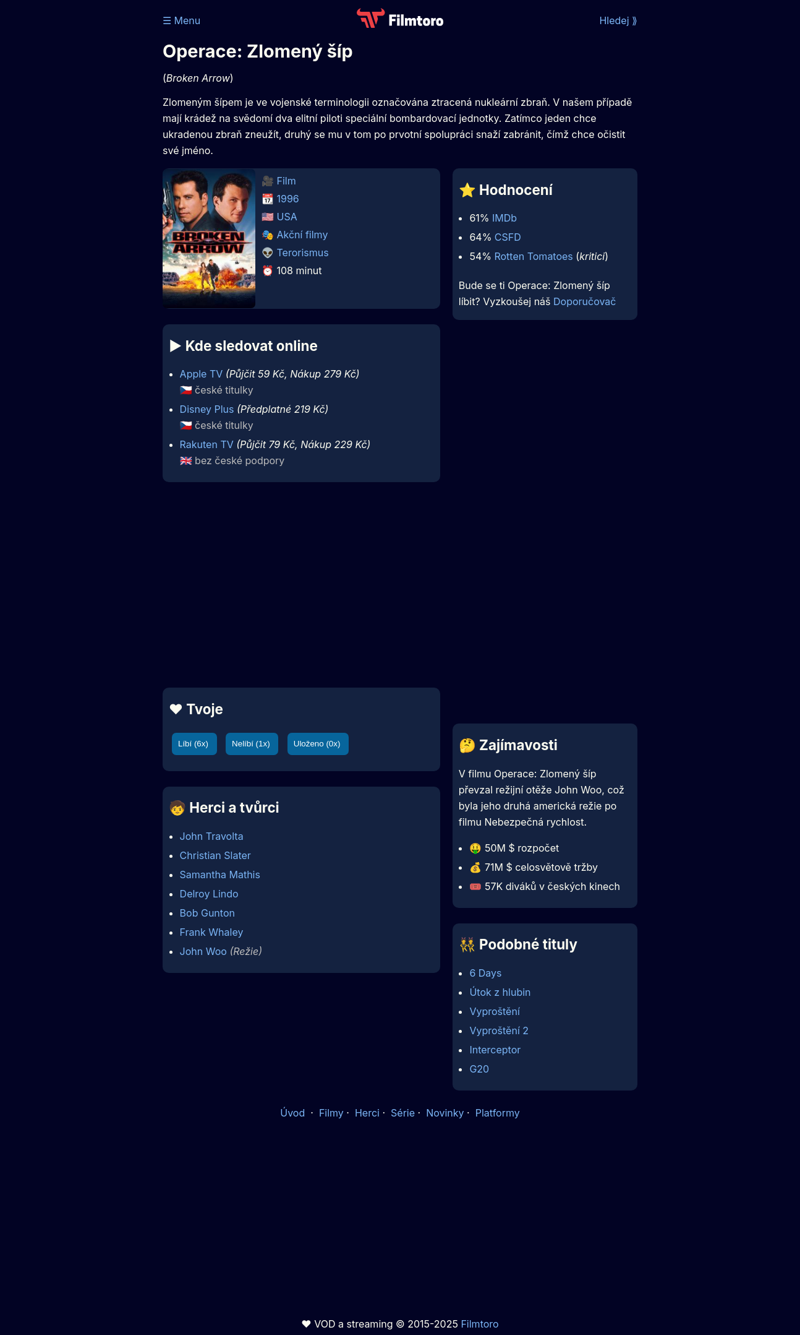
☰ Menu (181, 20)
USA (287, 216)
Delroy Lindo (209, 894)
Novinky (445, 1113)
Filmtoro (479, 1324)
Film (286, 181)
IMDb (504, 218)
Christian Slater (215, 855)
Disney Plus (207, 409)
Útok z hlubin (499, 992)
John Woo (203, 951)
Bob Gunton (207, 913)
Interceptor (495, 1049)
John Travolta (212, 836)
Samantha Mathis (220, 874)
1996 (288, 198)
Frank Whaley (212, 932)
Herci (367, 1113)
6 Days (485, 973)
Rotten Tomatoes (533, 256)
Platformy (497, 1113)
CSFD (508, 237)
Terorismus (303, 252)
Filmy (331, 1113)
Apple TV (201, 374)
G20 (479, 1069)
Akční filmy (302, 234)
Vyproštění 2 (499, 1030)
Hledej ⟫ (618, 20)
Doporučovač (584, 301)
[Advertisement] (301, 585)
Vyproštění (494, 1011)
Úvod (293, 1113)
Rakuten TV (207, 444)
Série (403, 1113)
